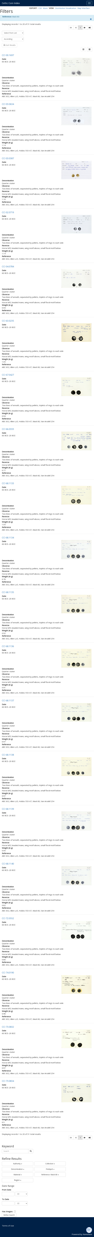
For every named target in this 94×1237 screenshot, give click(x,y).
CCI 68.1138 (8, 754)
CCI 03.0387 (8, 158)
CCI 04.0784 (8, 266)
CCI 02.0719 (8, 212)
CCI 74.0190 (8, 972)
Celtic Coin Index (11, 3)
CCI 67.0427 (8, 374)
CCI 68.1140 (8, 863)
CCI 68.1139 (8, 808)
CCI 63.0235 (8, 320)
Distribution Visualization (65, 8)
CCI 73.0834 (8, 1080)
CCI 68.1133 (8, 483)
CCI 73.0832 (8, 1026)
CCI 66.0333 (8, 429)
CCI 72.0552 (8, 918)
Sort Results (10, 45)
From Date (6, 1189)
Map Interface (83, 8)
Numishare (87, 1234)
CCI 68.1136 (8, 646)
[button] (84, 28)
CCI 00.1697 (8, 55)
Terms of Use (8, 1225)
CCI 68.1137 (8, 700)
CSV (40, 8)
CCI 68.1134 (8, 537)
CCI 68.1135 (8, 592)
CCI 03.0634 (8, 104)
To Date (5, 1199)
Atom (45, 8)
